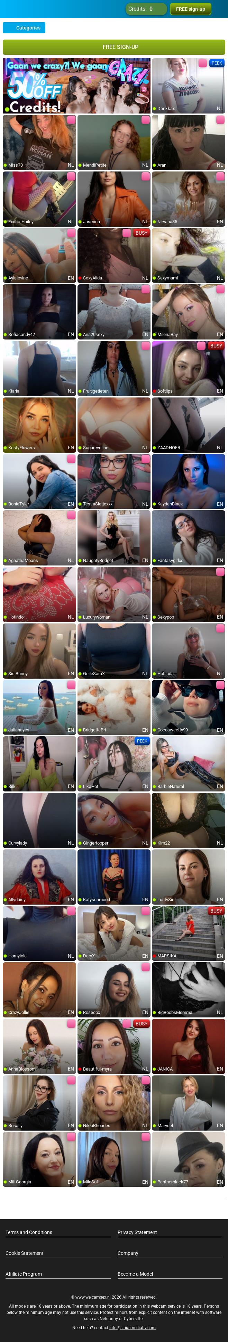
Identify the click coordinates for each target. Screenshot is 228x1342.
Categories (24, 28)
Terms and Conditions (29, 1232)
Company (128, 1253)
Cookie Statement (25, 1253)
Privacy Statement (137, 1232)
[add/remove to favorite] (157, 64)
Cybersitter (134, 1318)
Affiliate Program (24, 1274)
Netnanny (109, 1318)
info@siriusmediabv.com (132, 1327)
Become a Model (135, 1274)
